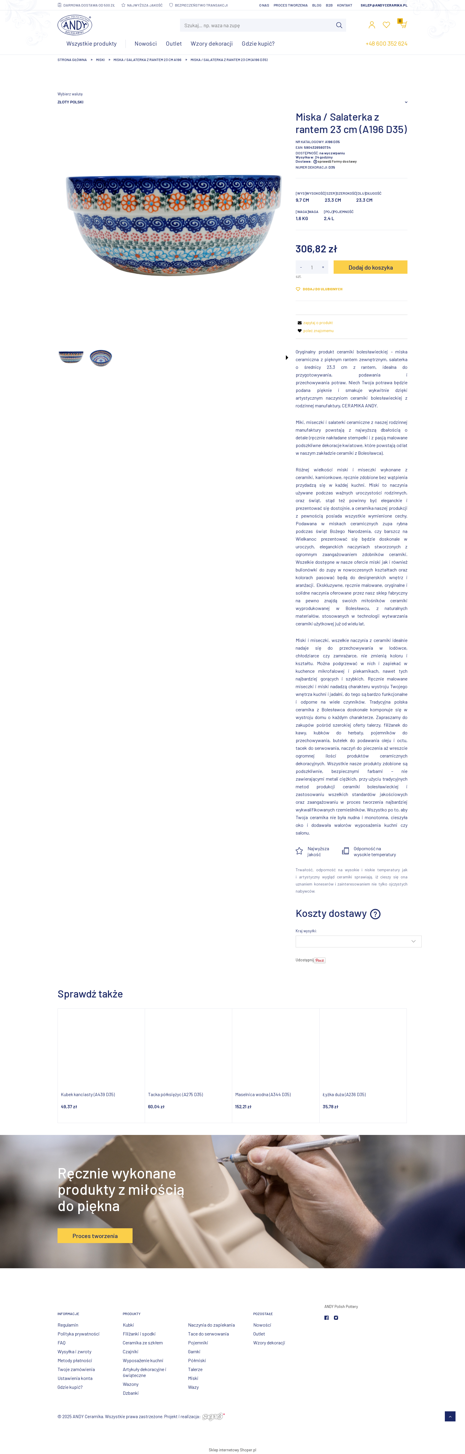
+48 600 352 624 (386, 43)
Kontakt (344, 5)
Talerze (195, 1369)
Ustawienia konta (75, 1378)
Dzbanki (131, 1393)
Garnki (194, 1351)
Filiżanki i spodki (139, 1333)
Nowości (262, 1325)
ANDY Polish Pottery (341, 1306)
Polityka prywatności (79, 1333)
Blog (316, 5)
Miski (193, 1378)
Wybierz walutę (70, 94)
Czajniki (130, 1351)
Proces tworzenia (291, 5)
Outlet (259, 1333)
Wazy (193, 1387)
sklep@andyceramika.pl (384, 5)
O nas (264, 5)
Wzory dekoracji (269, 1342)
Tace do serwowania (208, 1333)
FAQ (62, 1342)
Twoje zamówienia (76, 1369)
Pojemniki (198, 1342)
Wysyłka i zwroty (74, 1351)
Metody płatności (75, 1360)
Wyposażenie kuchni (143, 1360)
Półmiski (197, 1360)
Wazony (130, 1384)
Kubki (128, 1325)
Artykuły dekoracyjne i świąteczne (144, 1372)
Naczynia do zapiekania (211, 1325)
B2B (329, 5)
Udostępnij (305, 959)
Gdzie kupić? (70, 1387)
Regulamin (68, 1325)
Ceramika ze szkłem (143, 1342)
